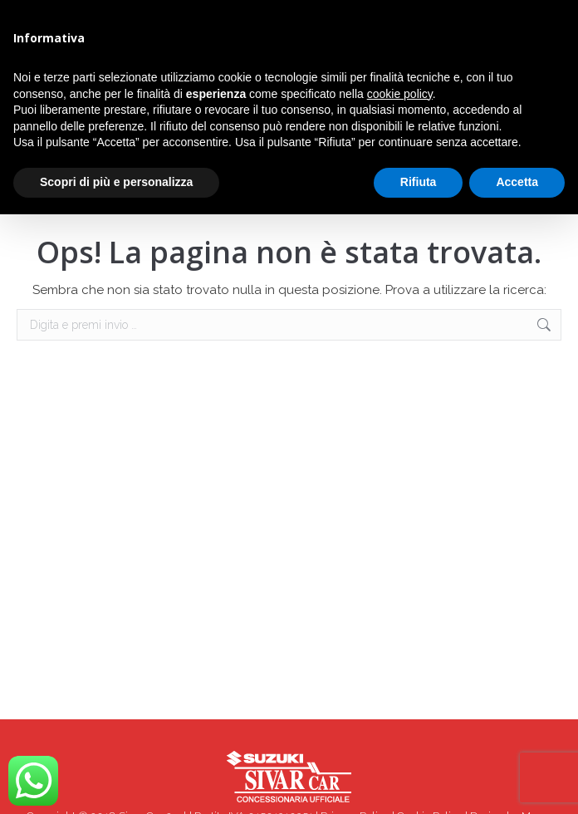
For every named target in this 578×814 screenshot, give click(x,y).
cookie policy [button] (400, 94)
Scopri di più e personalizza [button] (116, 182)
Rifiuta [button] (418, 182)
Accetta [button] (517, 182)
